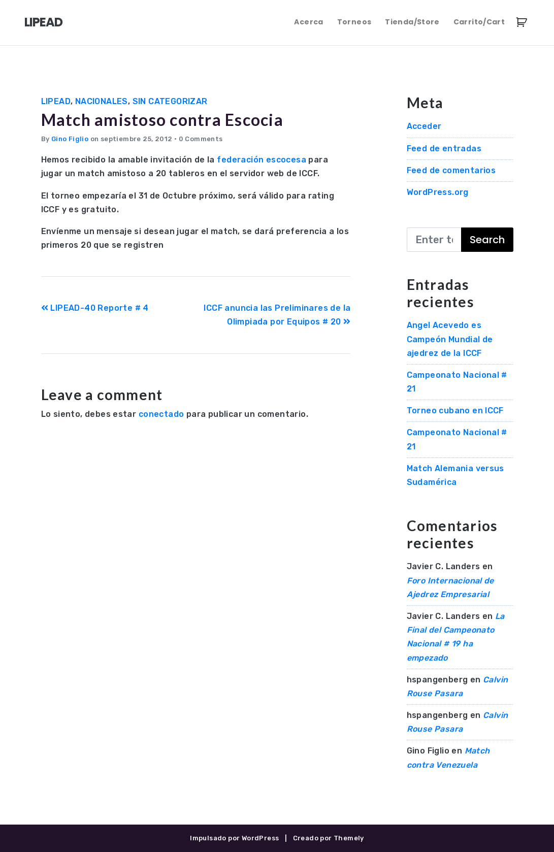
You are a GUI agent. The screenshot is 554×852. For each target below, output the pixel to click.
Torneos (354, 22)
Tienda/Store (412, 22)
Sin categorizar (170, 101)
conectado (161, 414)
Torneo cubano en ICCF (455, 410)
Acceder (424, 126)
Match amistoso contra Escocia (162, 119)
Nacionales (101, 101)
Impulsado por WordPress (234, 838)
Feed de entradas (444, 148)
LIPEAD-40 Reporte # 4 (95, 308)
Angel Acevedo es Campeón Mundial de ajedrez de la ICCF (450, 338)
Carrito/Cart (479, 22)
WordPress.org (438, 192)
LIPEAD (43, 22)
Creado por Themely (328, 838)
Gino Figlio (69, 139)
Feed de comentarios (451, 170)
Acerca (308, 22)
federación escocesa (261, 160)
